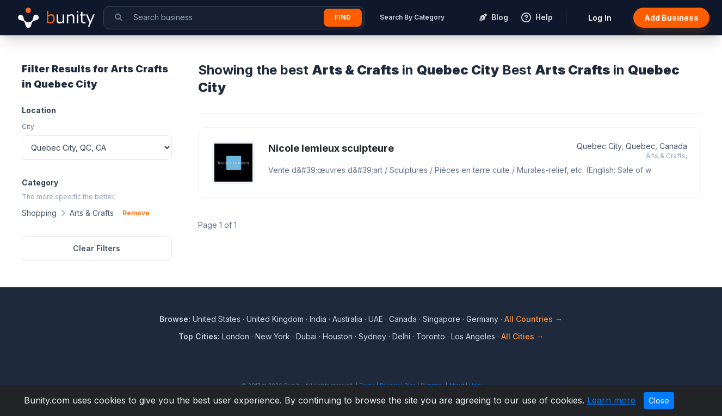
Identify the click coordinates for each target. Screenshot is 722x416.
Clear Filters (96, 248)
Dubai (306, 336)
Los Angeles (473, 336)
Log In (600, 17)
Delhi (401, 336)
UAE (375, 319)
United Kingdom (275, 319)
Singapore (441, 319)
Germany (482, 319)
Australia (347, 319)
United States (216, 319)
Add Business (671, 17)
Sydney (372, 336)
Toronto (430, 336)
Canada (403, 319)
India (318, 319)
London (235, 336)
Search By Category (412, 17)
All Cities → (522, 336)
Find (343, 17)
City (28, 126)
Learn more (611, 400)
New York (272, 336)
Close (659, 400)
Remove (136, 213)
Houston (338, 336)
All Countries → (533, 319)
